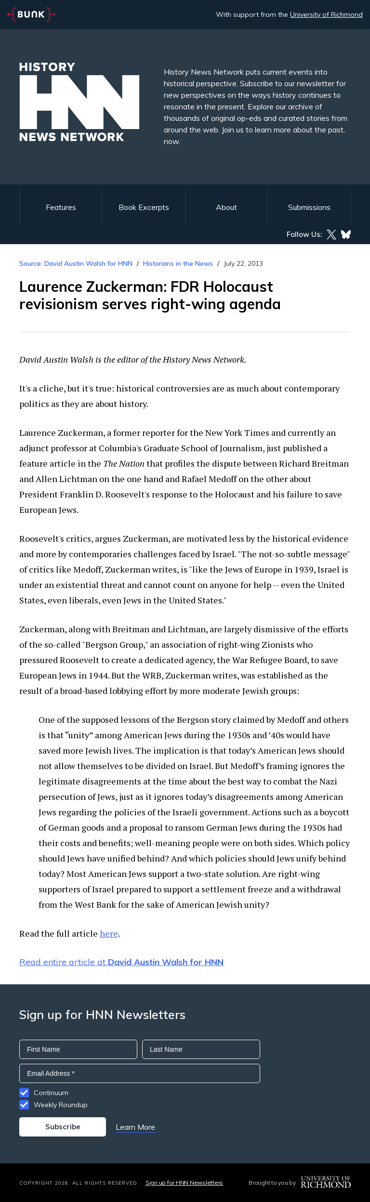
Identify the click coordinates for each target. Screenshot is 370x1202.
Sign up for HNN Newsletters (184, 1182)
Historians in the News (178, 263)
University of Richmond (326, 14)
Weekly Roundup (61, 1104)
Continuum (51, 1092)
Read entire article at (121, 961)
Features (61, 207)
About (226, 207)
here (109, 933)
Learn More (135, 1127)
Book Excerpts (144, 207)
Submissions (309, 207)
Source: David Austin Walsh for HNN (75, 263)
